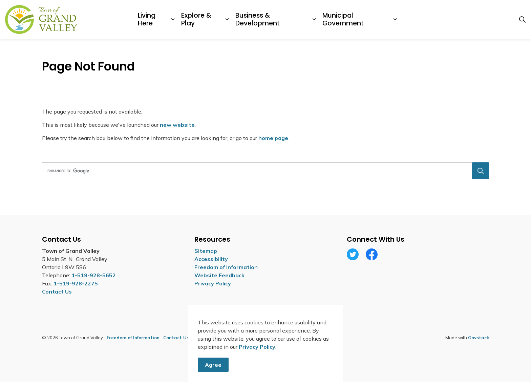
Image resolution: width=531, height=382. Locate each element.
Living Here (146, 19)
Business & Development (257, 19)
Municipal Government (343, 19)
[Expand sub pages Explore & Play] (227, 19)
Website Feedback (219, 275)
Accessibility (211, 259)
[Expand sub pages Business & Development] (314, 19)
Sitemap (205, 250)
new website (177, 124)
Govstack (478, 337)
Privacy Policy (257, 362)
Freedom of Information (226, 267)
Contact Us (176, 337)
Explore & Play (196, 19)
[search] (263, 170)
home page (273, 138)
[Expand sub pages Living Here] (173, 19)
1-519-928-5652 (93, 275)
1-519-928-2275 (76, 283)
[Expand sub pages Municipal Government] (395, 19)
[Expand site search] (522, 19)
